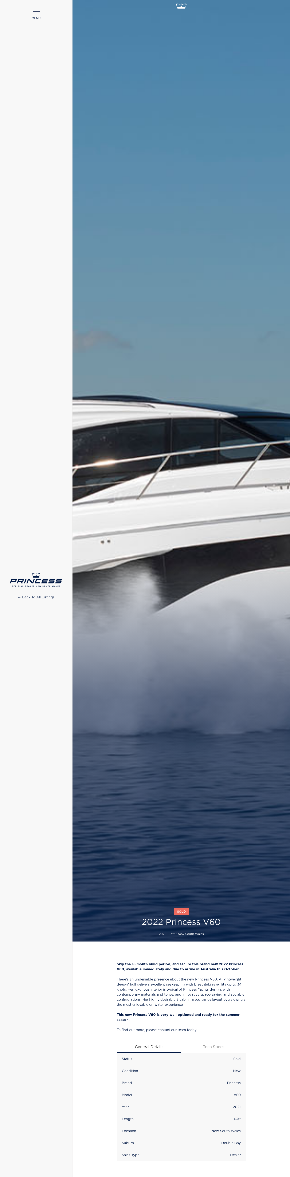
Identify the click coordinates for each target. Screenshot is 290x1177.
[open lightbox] (181, 451)
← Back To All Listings (36, 597)
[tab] (149, 1047)
